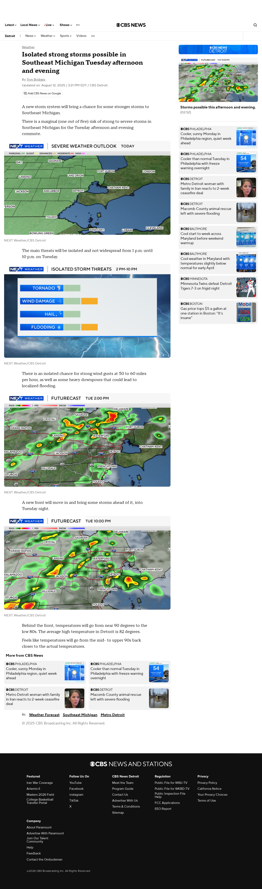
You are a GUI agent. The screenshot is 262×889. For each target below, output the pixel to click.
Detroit (10, 36)
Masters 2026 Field (40, 794)
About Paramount (39, 827)
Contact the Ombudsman (44, 859)
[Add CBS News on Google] (42, 93)
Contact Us (120, 794)
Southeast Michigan (80, 715)
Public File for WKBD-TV (172, 788)
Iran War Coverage (40, 782)
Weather (48, 36)
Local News (30, 25)
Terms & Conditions (126, 806)
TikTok (73, 800)
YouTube (75, 782)
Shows (66, 25)
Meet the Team (122, 782)
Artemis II (33, 788)
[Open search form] (255, 25)
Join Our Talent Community (37, 840)
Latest (10, 25)
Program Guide (122, 788)
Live (50, 25)
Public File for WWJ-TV (171, 782)
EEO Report (163, 808)
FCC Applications (167, 802)
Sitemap (118, 812)
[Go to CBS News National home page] (131, 25)
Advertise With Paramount (45, 833)
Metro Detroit (113, 715)
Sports (65, 36)
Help (30, 847)
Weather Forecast (44, 715)
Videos (81, 36)
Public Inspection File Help (170, 795)
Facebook (76, 788)
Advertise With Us (125, 800)
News (30, 36)
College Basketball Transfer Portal (40, 801)
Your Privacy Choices (212, 794)
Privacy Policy (207, 782)
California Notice (209, 788)
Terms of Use (207, 800)
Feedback (34, 853)
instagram (76, 794)
